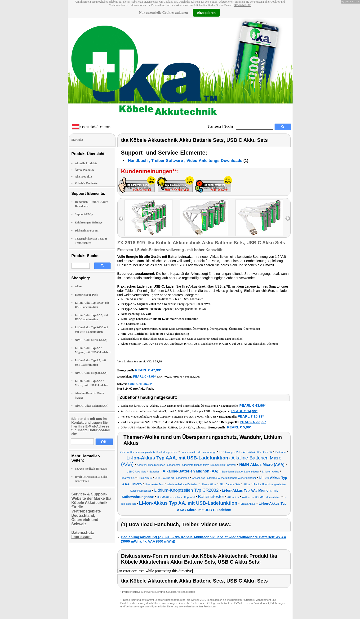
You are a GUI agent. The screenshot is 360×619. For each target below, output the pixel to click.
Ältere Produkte (85, 170)
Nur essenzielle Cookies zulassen (163, 12)
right (287, 218)
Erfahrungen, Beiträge (88, 222)
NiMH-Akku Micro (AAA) (91, 340)
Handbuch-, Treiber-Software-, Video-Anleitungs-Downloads (185, 160)
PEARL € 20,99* (253, 422)
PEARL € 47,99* (148, 370)
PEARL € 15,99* (251, 416)
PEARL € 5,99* (239, 427)
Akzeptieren (206, 12)
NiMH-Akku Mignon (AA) (91, 372)
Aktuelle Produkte (86, 163)
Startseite (214, 126)
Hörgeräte (91, 468)
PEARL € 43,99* (252, 405)
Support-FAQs (84, 214)
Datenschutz (242, 5)
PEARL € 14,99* (244, 411)
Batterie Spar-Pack (86, 294)
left (121, 218)
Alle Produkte (83, 176)
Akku (78, 286)
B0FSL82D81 (192, 376)
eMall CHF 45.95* (140, 384)
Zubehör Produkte (86, 183)
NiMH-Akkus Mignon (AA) (91, 405)
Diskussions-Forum (86, 230)
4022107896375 (173, 376)
